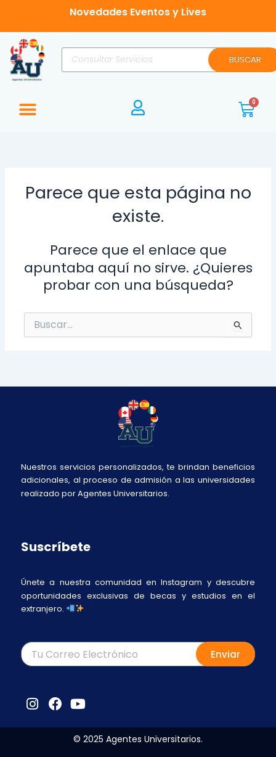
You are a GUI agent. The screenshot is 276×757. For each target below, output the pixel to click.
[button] (27, 109)
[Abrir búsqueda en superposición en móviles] (166, 59)
